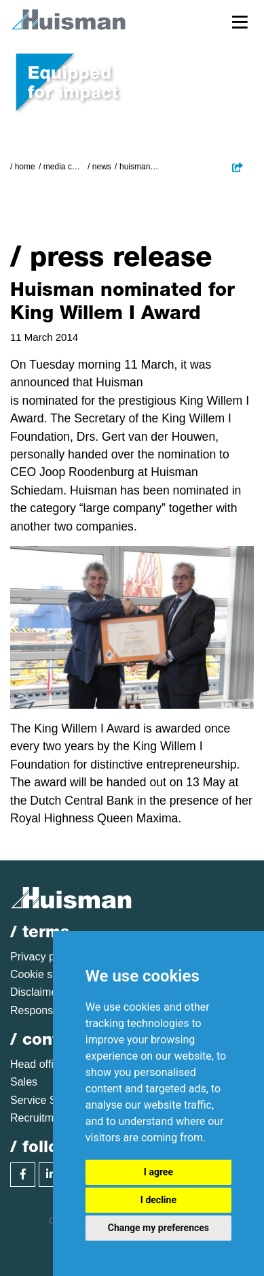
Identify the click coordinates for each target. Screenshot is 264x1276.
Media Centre (63, 166)
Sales (23, 1082)
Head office (37, 1064)
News (101, 166)
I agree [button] (158, 1171)
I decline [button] (158, 1199)
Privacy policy (43, 956)
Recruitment (39, 1118)
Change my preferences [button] (158, 1227)
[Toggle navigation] (240, 21)
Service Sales (43, 1100)
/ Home (22, 166)
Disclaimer (35, 992)
